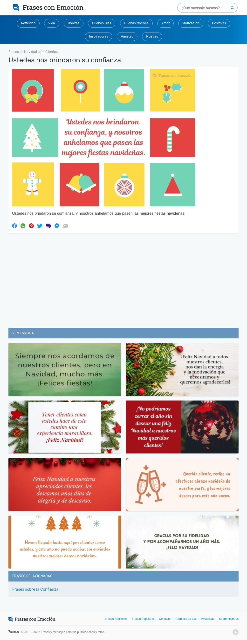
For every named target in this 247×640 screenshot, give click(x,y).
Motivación (190, 23)
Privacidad (207, 619)
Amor (165, 23)
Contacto (165, 619)
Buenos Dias (101, 23)
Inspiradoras (98, 36)
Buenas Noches (136, 23)
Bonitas (73, 23)
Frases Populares (143, 619)
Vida (51, 23)
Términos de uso (186, 619)
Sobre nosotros (229, 619)
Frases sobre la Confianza (35, 589)
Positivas (219, 23)
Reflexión (28, 23)
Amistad (127, 36)
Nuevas (152, 36)
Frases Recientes (116, 619)
